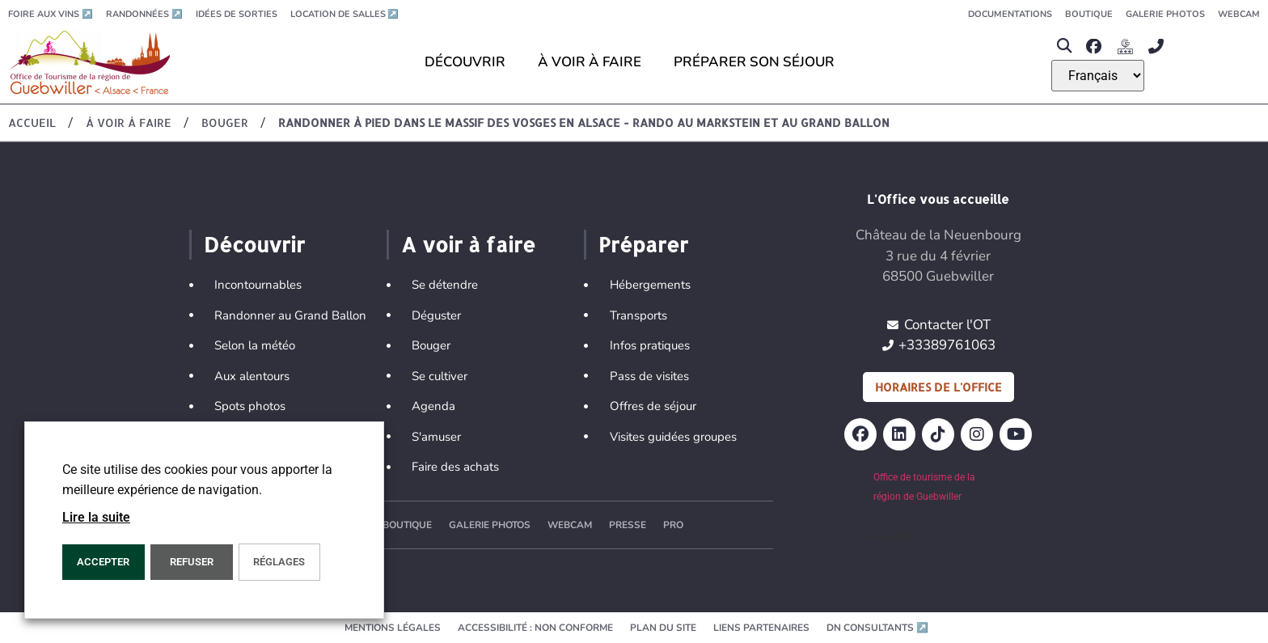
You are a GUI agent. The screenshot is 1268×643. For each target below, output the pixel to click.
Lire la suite (96, 517)
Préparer (643, 244)
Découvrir (254, 244)
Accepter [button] (103, 562)
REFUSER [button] (191, 562)
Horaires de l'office (938, 387)
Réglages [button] (279, 562)
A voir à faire (468, 244)
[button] (1064, 46)
